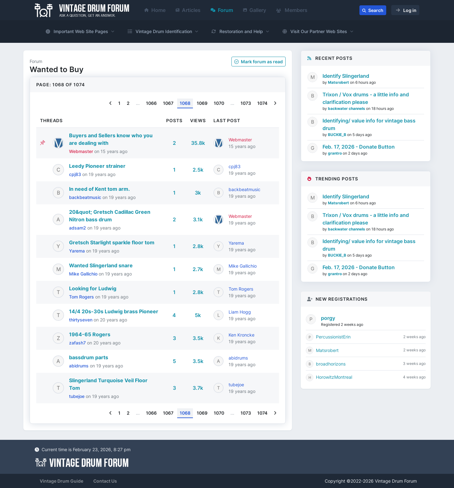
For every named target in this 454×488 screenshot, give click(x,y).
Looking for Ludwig (92, 288)
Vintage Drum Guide (61, 481)
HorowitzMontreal (334, 377)
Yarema (77, 250)
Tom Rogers (82, 296)
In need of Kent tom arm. (99, 189)
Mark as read (258, 61)
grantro (335, 153)
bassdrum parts (88, 357)
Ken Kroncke (241, 335)
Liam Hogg (240, 312)
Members (291, 10)
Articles (188, 10)
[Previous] (110, 103)
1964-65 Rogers (89, 334)
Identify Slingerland (346, 76)
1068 (185, 103)
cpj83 (75, 174)
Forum (222, 10)
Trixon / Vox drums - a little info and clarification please (366, 98)
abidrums (79, 365)
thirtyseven (81, 319)
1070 (219, 103)
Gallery (254, 10)
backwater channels (347, 108)
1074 (262, 103)
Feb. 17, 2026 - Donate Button (359, 147)
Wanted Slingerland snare (101, 265)
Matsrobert (339, 82)
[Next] (275, 103)
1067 (168, 103)
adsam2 (78, 227)
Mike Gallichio (84, 273)
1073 (246, 103)
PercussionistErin (333, 336)
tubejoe (77, 396)
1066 (151, 103)
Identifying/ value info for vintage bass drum (369, 124)
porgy (328, 318)
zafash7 (78, 342)
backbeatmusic (85, 197)
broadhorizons (331, 363)
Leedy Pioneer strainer (97, 166)
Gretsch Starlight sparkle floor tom (111, 242)
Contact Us (105, 481)
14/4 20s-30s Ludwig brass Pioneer (113, 311)
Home (155, 10)
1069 (202, 103)
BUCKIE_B (337, 134)
